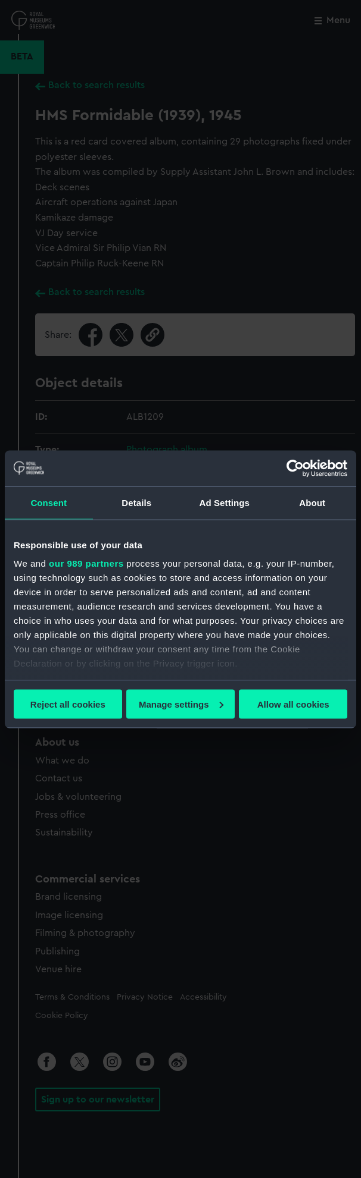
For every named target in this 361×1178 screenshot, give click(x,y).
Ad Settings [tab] (225, 502)
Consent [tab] (48, 502)
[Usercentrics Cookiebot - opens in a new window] (295, 468)
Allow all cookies (293, 704)
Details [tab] (136, 502)
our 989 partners (86, 563)
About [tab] (312, 502)
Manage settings (181, 704)
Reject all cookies (67, 704)
